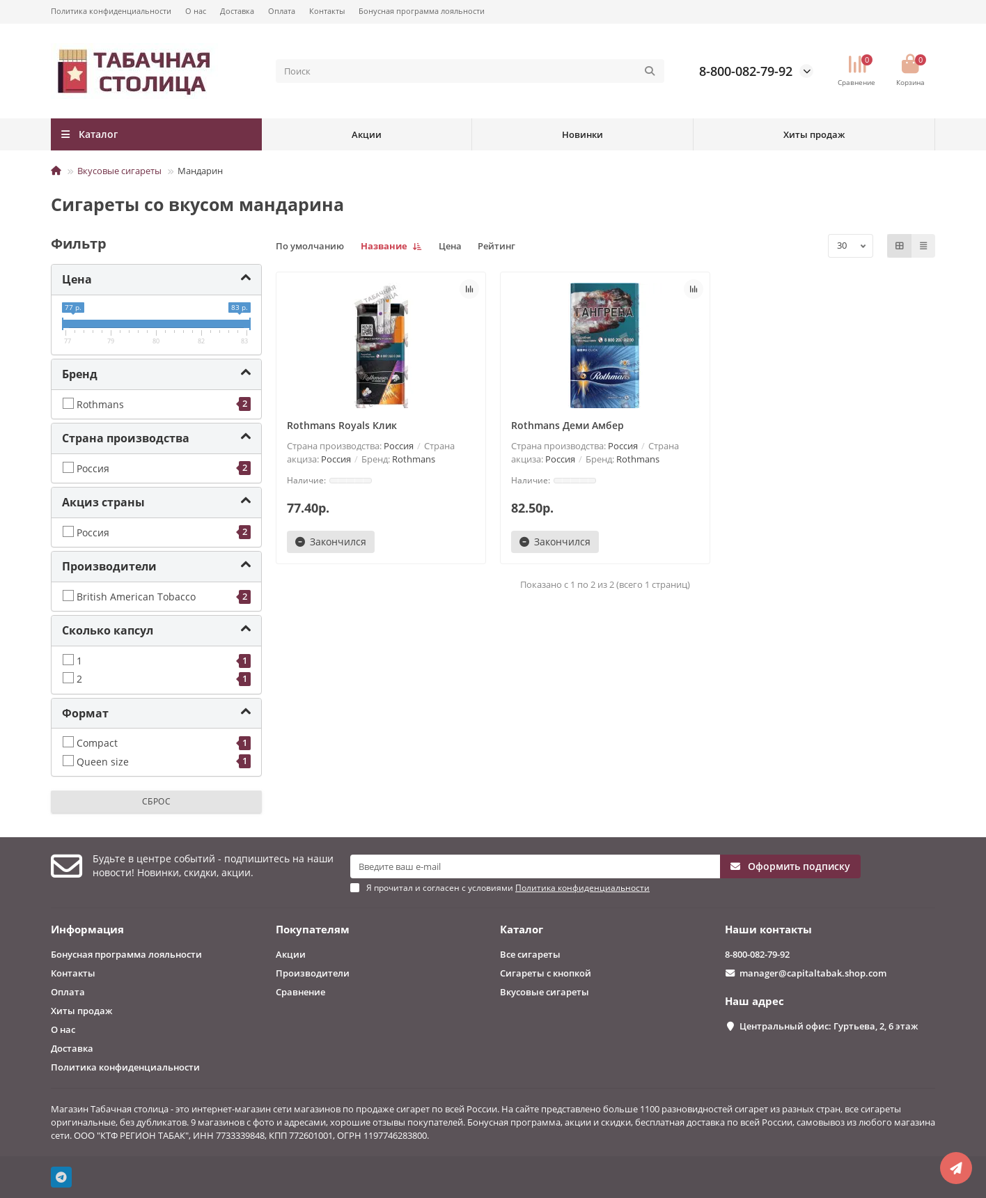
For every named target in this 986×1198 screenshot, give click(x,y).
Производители (313, 973)
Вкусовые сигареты (119, 170)
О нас (195, 11)
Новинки (582, 134)
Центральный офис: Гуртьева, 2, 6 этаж (829, 1026)
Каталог (521, 929)
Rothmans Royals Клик (342, 425)
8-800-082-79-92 (745, 71)
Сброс (156, 801)
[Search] (470, 71)
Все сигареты (530, 954)
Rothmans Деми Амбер (567, 425)
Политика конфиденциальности (111, 11)
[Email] (535, 866)
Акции (367, 134)
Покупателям (313, 929)
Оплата (281, 11)
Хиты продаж (814, 134)
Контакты (327, 11)
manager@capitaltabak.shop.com (813, 973)
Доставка (237, 11)
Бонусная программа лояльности (422, 11)
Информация (87, 929)
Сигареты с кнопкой (545, 973)
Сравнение (300, 992)
